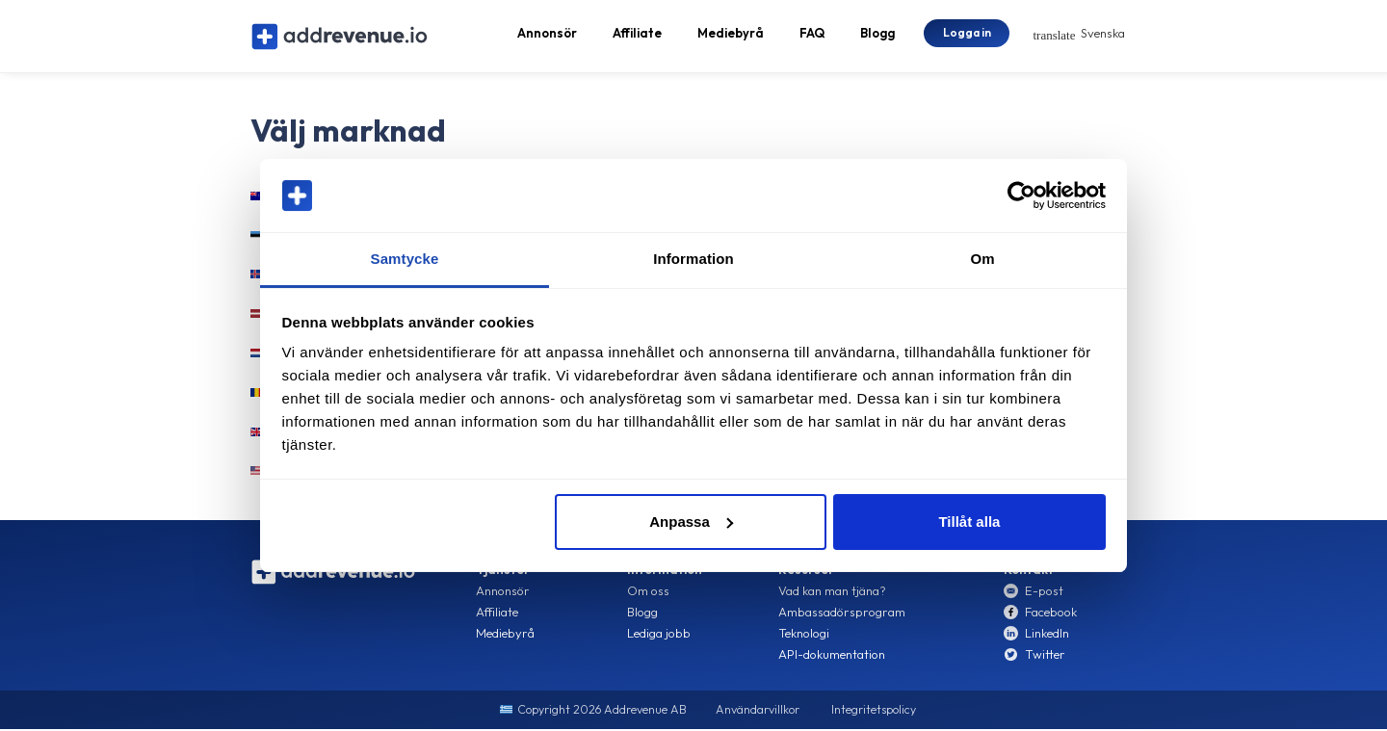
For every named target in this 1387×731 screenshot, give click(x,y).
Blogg (877, 34)
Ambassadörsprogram (841, 615)
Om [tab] (982, 258)
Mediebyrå (730, 34)
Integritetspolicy (873, 713)
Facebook (1051, 615)
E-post (1044, 594)
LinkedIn (1047, 636)
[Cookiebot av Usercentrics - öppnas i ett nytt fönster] (1021, 195)
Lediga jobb (659, 636)
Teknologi (803, 636)
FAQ (811, 34)
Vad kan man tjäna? (832, 594)
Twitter (1045, 658)
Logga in (967, 33)
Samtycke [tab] (405, 258)
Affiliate (637, 34)
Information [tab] (693, 258)
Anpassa (691, 521)
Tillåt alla (969, 521)
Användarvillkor (757, 713)
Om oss (648, 594)
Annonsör (547, 34)
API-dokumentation (831, 658)
